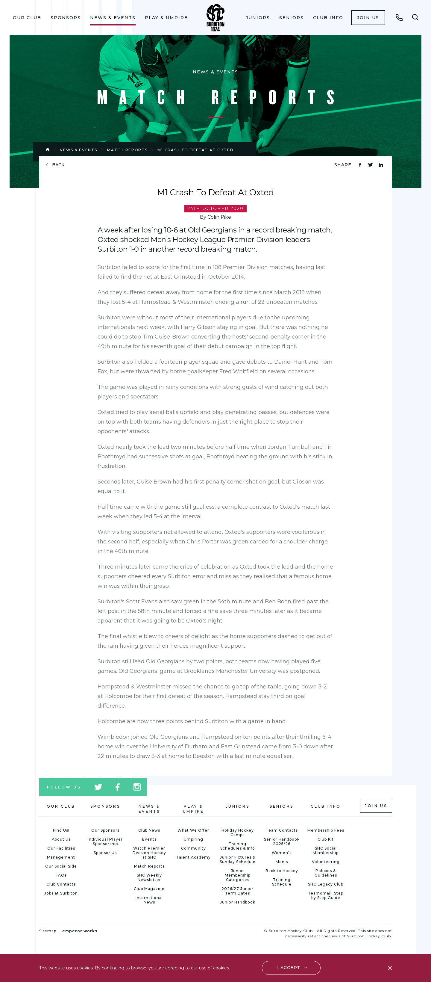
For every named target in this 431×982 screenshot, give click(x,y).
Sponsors (66, 17)
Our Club (27, 17)
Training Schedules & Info (237, 846)
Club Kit (326, 839)
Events (149, 839)
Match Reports (127, 150)
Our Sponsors (105, 830)
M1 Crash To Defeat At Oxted (195, 150)
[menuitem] (27, 17)
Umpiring (193, 839)
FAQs (61, 875)
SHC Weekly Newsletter (149, 877)
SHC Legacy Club (325, 884)
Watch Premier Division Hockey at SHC (149, 852)
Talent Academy (193, 857)
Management (61, 857)
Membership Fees (325, 830)
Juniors (258, 17)
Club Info (328, 17)
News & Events (113, 17)
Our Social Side (61, 866)
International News (149, 899)
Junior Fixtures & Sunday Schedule (238, 859)
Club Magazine (149, 888)
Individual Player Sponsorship (105, 841)
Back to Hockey (281, 870)
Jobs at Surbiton (61, 893)
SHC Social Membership (326, 850)
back (58, 164)
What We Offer (193, 830)
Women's (282, 852)
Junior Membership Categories (238, 875)
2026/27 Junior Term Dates (237, 890)
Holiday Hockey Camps (237, 832)
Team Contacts (282, 830)
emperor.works (79, 931)
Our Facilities (61, 848)
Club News (149, 830)
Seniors (291, 17)
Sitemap (47, 931)
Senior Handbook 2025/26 (282, 841)
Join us (368, 17)
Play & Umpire (166, 17)
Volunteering (326, 861)
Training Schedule (282, 881)
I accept (288, 967)
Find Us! (61, 830)
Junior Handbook (237, 902)
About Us (61, 839)
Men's (282, 861)
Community (193, 848)
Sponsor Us (105, 852)
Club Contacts (61, 884)
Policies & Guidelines (326, 872)
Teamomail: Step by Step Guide (325, 895)
